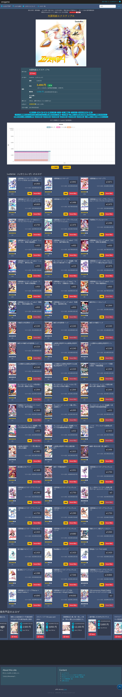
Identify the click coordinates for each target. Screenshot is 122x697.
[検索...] (107, 6)
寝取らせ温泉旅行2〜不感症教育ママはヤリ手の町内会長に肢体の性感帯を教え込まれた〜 (39, 619)
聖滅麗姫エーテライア (61, 549)
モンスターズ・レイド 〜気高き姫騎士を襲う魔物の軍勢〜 (101, 385)
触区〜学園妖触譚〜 (60, 467)
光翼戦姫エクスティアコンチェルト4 (29, 509)
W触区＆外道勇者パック (26, 323)
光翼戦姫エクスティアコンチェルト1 (65, 488)
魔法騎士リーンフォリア (26, 570)
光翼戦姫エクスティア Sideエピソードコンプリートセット (29, 221)
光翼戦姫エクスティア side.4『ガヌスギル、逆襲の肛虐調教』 (101, 241)
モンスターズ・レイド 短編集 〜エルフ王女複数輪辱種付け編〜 (65, 427)
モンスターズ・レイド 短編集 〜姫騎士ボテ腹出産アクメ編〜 (65, 262)
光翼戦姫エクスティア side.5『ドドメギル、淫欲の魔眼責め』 (101, 282)
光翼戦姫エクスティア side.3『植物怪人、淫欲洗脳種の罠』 (29, 303)
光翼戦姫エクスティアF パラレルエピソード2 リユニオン (65, 221)
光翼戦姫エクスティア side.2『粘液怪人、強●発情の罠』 (65, 303)
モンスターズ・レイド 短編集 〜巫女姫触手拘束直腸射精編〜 (101, 406)
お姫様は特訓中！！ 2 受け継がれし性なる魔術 (29, 447)
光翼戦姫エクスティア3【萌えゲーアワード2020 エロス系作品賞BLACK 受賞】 (29, 180)
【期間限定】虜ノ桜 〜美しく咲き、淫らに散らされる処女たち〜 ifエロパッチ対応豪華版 (90, 619)
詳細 (30, 193)
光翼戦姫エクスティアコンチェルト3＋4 (65, 509)
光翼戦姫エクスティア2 (97, 178)
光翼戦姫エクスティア (61, 178)
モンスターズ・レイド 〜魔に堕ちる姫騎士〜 (65, 406)
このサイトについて (29, 6)
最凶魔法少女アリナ (24, 467)
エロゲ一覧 (41, 6)
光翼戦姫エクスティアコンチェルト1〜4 (65, 529)
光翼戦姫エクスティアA (62, 199)
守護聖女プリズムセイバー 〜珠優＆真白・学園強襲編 (101, 365)
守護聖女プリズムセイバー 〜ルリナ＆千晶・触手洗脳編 (29, 406)
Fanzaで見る (37, 193)
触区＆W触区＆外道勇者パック (28, 343)
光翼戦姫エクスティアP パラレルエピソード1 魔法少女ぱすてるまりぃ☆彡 (101, 263)
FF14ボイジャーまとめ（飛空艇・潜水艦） (73, 677)
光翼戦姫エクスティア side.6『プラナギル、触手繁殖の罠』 (65, 241)
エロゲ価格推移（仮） (68, 679)
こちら (65, 689)
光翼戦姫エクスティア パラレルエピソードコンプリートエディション (29, 201)
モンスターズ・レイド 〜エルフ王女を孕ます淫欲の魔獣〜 (65, 385)
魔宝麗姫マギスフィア (25, 549)
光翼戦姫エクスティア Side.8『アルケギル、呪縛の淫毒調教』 (29, 282)
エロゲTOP (6, 6)
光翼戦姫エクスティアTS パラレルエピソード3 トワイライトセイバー (101, 200)
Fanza (32, 73)
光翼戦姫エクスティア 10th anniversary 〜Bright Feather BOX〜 (63, 592)
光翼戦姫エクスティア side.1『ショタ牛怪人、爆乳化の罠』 (29, 262)
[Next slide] (119, 627)
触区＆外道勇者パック (61, 323)
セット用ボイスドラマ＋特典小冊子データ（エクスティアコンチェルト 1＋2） (101, 489)
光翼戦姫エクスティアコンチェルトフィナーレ (65, 571)
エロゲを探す (17, 6)
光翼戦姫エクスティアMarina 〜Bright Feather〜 (28, 591)
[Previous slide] (2, 627)
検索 (119, 6)
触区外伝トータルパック (98, 302)
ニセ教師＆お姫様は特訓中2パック (29, 364)
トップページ (65, 673)
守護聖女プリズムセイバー (99, 220)
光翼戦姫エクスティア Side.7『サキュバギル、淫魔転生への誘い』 (65, 282)
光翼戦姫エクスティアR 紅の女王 (29, 529)
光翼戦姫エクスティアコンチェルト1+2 (29, 488)
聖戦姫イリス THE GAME (98, 549)
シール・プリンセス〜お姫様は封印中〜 (101, 427)
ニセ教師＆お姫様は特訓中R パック (101, 344)
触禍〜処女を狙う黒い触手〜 (99, 446)
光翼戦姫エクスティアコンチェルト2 (101, 468)
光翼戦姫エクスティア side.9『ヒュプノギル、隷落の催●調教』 (29, 241)
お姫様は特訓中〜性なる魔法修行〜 (64, 447)
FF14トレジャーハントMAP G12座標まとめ (73, 675)
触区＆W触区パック (96, 323)
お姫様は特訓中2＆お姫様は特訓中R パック (65, 344)
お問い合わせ (65, 681)
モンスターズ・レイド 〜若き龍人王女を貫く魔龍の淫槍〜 (29, 385)
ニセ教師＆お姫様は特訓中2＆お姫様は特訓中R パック (65, 365)
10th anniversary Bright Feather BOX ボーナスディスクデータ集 (100, 591)
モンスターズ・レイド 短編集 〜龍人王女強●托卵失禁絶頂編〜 (29, 427)
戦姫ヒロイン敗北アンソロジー (100, 529)
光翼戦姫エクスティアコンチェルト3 (101, 509)
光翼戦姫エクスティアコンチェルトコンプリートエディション (101, 571)
